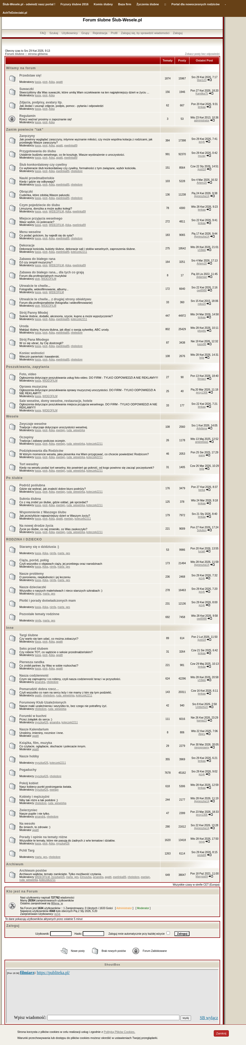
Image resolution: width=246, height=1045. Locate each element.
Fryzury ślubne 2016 (75, 4)
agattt (59, 81)
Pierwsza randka (31, 662)
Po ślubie (14, 478)
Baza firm (124, 4)
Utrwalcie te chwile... (34, 286)
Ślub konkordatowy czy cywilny (43, 165)
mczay (202, 155)
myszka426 (41, 722)
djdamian (201, 277)
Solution (201, 530)
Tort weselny (28, 464)
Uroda (24, 326)
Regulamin (27, 116)
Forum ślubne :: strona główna (26, 53)
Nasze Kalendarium (34, 729)
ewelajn (60, 430)
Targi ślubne (28, 635)
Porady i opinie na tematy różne (43, 837)
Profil (114, 33)
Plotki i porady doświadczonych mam (47, 600)
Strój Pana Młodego (34, 339)
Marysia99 (202, 876)
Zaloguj (178, 33)
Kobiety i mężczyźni (34, 797)
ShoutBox (112, 964)
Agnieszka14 (201, 196)
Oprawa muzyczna (33, 386)
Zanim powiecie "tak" (24, 129)
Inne (10, 628)
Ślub (6, 4)
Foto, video (27, 374)
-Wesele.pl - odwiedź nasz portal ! (32, 4)
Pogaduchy (27, 770)
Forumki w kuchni (32, 716)
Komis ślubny (103, 4)
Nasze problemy (31, 574)
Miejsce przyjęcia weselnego (40, 218)
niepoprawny (201, 747)
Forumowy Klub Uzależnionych (42, 702)
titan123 (202, 80)
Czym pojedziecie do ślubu (39, 205)
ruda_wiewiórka (76, 430)
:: (165, 4)
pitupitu (201, 330)
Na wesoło (27, 823)
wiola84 (201, 855)
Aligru (201, 734)
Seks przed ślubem (33, 648)
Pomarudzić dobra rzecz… (39, 689)
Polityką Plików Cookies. (119, 1031)
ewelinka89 (70, 145)
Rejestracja (100, 33)
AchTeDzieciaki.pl (15, 12)
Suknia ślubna (30, 499)
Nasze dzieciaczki (32, 587)
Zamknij (221, 1033)
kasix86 (201, 344)
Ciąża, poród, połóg (34, 560)
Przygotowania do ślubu (37, 151)
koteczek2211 (79, 251)
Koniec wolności (31, 353)
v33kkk (202, 250)
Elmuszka (85, 877)
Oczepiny (26, 437)
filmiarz (202, 378)
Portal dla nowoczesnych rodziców (195, 4)
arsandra (40, 682)
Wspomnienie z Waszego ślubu (42, 512)
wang (201, 455)
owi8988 (202, 290)
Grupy (85, 33)
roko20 (202, 303)
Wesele (12, 416)
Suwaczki (26, 89)
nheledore (76, 171)
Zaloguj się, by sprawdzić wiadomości (145, 33)
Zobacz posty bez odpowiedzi (202, 54)
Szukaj (53, 33)
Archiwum (15, 864)
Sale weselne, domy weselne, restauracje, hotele (55, 401)
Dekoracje (26, 245)
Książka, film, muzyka (35, 743)
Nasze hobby (29, 756)
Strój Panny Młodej (33, 313)
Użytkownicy (70, 33)
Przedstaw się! (30, 75)
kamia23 (202, 720)
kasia (38, 81)
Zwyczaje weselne (33, 424)
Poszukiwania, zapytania (27, 367)
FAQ (43, 33)
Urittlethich (202, 707)
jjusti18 (202, 169)
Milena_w (57, 903)
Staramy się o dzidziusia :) (39, 547)
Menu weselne (30, 232)
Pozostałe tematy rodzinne (39, 614)
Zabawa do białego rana (37, 259)
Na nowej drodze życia (36, 526)
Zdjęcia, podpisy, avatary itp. (40, 102)
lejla (201, 357)
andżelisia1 (201, 441)
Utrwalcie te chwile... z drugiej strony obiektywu (55, 299)
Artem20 (202, 182)
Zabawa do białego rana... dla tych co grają (51, 272)
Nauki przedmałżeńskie (36, 178)
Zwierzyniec (28, 810)
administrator (202, 120)
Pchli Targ (26, 850)
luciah (201, 551)
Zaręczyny (27, 136)
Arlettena (201, 428)
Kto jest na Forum (22, 891)
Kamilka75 (202, 93)
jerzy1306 (201, 392)
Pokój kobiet (28, 783)
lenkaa (202, 107)
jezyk (202, 141)
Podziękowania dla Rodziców (41, 451)
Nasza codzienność (34, 675)
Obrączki (26, 191)
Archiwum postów (33, 870)
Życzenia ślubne (148, 4)
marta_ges (64, 553)
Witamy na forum (21, 68)
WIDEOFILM (56, 211)
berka (201, 489)
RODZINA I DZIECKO (24, 539)
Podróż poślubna (32, 485)
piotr (45, 81)
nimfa (53, 553)
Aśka (51, 81)
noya (202, 841)
